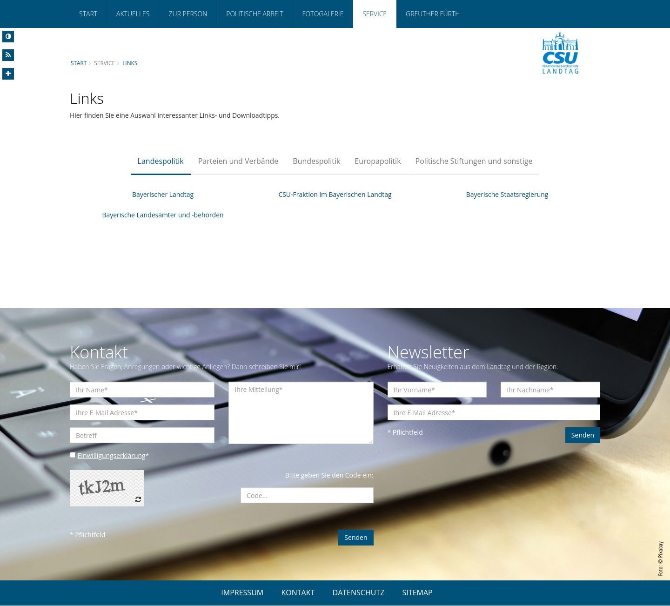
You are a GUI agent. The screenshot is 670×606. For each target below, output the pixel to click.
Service (374, 13)
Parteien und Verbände (238, 161)
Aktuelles (132, 13)
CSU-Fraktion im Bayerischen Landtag (335, 194)
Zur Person (187, 13)
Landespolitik (161, 161)
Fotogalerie (323, 13)
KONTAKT (298, 593)
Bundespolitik (316, 161)
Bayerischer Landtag (163, 194)
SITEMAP (417, 593)
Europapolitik (378, 161)
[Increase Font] (8, 74)
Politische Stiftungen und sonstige (474, 161)
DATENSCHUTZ (359, 593)
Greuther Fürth (433, 13)
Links (129, 63)
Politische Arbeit (254, 13)
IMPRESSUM (242, 593)
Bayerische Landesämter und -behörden (163, 214)
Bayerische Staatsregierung (507, 194)
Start (88, 13)
